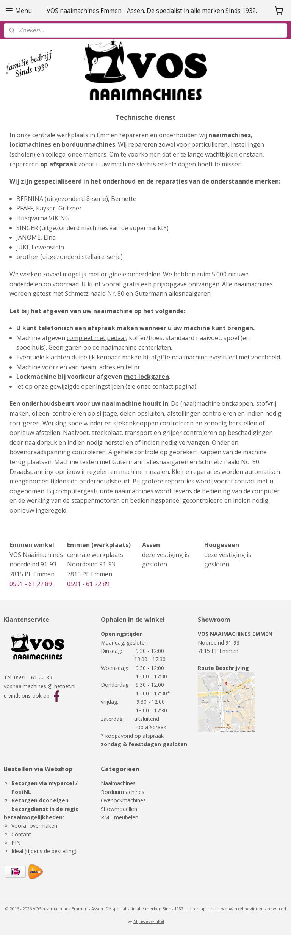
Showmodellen (119, 809)
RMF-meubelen (119, 817)
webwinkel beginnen (242, 908)
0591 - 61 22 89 (30, 583)
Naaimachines (118, 783)
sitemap (197, 908)
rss (213, 908)
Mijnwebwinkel (148, 921)
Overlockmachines (123, 800)
